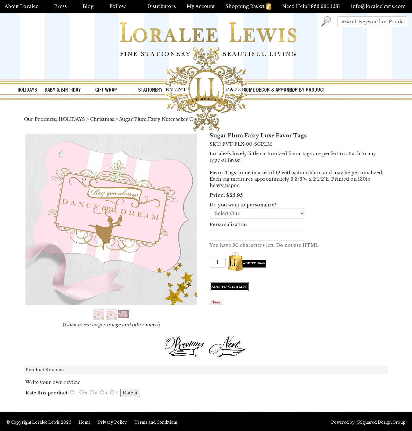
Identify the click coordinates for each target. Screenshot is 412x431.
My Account (201, 6)
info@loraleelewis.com (378, 6)
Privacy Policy (112, 422)
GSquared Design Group (381, 422)
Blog (88, 6)
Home (85, 422)
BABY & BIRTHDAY (63, 90)
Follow (117, 6)
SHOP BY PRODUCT (306, 90)
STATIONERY (150, 90)
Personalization (228, 224)
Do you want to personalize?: (244, 205)
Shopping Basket (248, 6)
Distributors (161, 6)
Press (60, 6)
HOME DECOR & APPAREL (262, 90)
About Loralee (21, 6)
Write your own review (52, 382)
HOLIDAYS (27, 90)
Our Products (40, 119)
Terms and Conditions (156, 422)
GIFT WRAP (106, 90)
